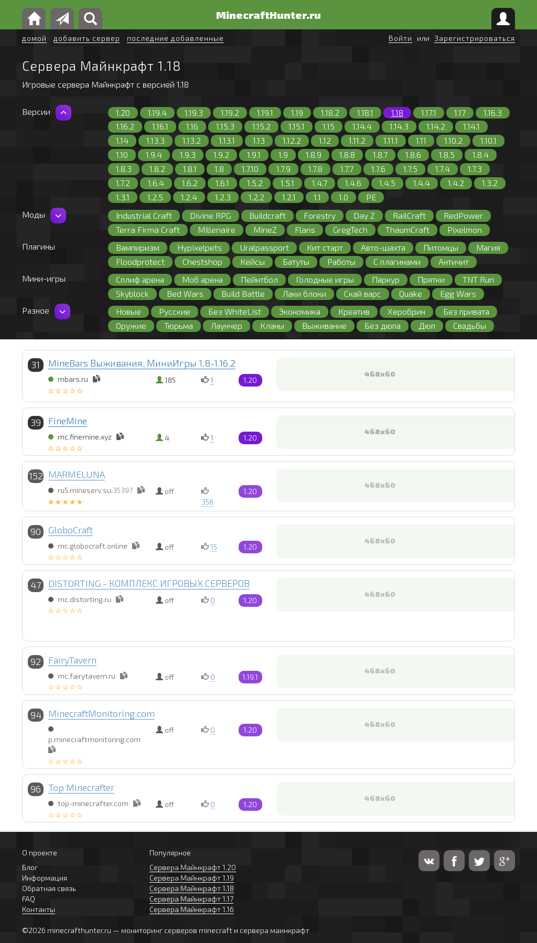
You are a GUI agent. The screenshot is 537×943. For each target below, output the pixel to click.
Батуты (296, 261)
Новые (128, 311)
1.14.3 (399, 126)
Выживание (324, 325)
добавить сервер (86, 38)
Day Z (364, 215)
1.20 (123, 112)
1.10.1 (488, 140)
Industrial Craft (144, 215)
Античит (453, 261)
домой (34, 38)
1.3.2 (490, 183)
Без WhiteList (234, 311)
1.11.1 (390, 140)
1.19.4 (157, 112)
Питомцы (440, 247)
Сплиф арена (140, 279)
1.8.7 (380, 154)
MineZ (265, 229)
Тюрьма (178, 325)
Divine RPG (210, 215)
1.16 (192, 126)
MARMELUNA (76, 474)
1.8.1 (190, 169)
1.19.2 (230, 112)
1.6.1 (222, 183)
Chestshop (202, 261)
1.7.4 (442, 169)
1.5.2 (255, 183)
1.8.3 (124, 169)
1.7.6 (378, 169)
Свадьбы (469, 325)
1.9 (283, 154)
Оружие (131, 325)
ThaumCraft (407, 229)
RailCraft (409, 215)
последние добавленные (175, 38)
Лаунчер (226, 325)
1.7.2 (123, 183)
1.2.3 (223, 197)
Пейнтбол (259, 279)
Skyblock (132, 293)
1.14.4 (362, 126)
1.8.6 (413, 154)
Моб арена (202, 279)
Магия (488, 247)
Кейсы (252, 261)
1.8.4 (480, 154)
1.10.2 (453, 140)
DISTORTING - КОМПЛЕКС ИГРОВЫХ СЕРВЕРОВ (149, 583)
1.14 (122, 140)
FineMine (67, 420)
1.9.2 (221, 154)
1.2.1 (289, 197)
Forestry (320, 215)
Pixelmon (464, 229)
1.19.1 (265, 112)
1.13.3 (155, 140)
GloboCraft (70, 529)
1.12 (325, 140)
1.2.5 (155, 197)
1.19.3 (194, 112)
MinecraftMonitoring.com (101, 713)
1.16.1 (160, 126)
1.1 (317, 197)
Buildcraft (267, 215)
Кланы (272, 325)
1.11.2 (357, 140)
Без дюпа (382, 325)
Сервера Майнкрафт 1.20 (192, 867)
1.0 (343, 197)
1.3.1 (123, 197)
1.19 (297, 112)
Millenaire (216, 229)
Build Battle (243, 293)
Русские (174, 311)
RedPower (463, 215)
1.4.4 (421, 183)
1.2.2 (256, 197)
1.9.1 (254, 154)
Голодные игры (325, 279)
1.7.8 (315, 169)
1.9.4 (154, 154)
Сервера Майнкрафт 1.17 (191, 898)
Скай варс (362, 293)
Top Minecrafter (81, 787)
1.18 (397, 112)
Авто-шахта (383, 247)
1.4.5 (387, 183)
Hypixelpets (199, 247)
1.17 (460, 112)
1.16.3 (493, 112)
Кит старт (325, 247)
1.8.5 (447, 154)
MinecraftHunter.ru (268, 14)
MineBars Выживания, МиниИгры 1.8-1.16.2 (141, 363)
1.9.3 (188, 154)
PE (371, 197)
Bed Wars (185, 293)
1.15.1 (296, 126)
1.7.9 (283, 169)
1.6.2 (190, 183)
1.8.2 (157, 169)
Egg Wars (458, 293)
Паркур (386, 279)
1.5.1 (287, 183)
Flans (305, 229)
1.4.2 (456, 183)
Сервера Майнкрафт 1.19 (191, 877)
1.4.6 (353, 183)
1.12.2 (292, 140)
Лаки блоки (304, 293)
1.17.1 (428, 112)
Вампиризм (137, 247)
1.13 (259, 140)
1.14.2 (435, 126)
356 (207, 501)
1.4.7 (319, 183)
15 (213, 546)
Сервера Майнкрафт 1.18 (191, 888)
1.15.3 (225, 126)
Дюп (426, 325)
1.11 (421, 140)
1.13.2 (191, 140)
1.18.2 (330, 112)
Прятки (431, 279)
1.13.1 (227, 140)
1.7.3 (475, 169)
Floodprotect (140, 261)
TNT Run (478, 279)
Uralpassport (264, 247)
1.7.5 (410, 169)
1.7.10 (250, 169)
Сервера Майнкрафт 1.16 (191, 909)
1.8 (219, 169)
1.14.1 (471, 126)
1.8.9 (313, 154)
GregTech (350, 229)
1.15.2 (261, 126)
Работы (341, 261)
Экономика (299, 311)
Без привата (466, 311)
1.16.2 (125, 126)
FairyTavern (72, 660)
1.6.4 (156, 183)
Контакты (38, 909)
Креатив (354, 311)
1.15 (329, 126)
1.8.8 (347, 154)
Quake (410, 293)
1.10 (122, 154)
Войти (400, 38)
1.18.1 (365, 112)
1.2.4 (189, 197)
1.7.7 (346, 169)
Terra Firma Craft (148, 229)
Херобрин (406, 311)
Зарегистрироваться (474, 38)
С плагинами (397, 261)
